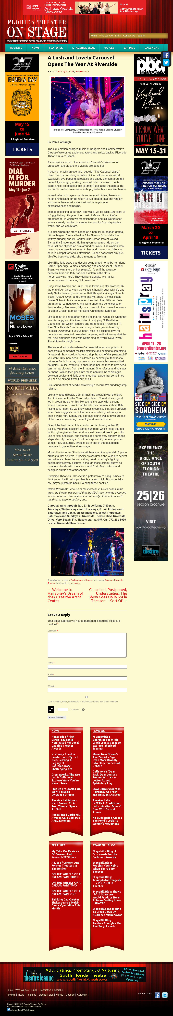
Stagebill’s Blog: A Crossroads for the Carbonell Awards (105, 854)
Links (118, 35)
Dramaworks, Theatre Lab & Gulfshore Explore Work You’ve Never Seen (66, 779)
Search (141, 35)
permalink (75, 583)
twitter (165, 995)
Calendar (152, 47)
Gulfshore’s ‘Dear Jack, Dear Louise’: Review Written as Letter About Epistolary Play (105, 777)
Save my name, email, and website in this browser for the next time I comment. (83, 702)
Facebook (157, 995)
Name (51, 663)
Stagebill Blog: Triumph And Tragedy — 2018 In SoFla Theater (107, 882)
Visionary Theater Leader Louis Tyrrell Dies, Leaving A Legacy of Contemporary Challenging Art (65, 761)
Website (51, 686)
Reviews (16, 47)
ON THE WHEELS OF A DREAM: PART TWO (66, 884)
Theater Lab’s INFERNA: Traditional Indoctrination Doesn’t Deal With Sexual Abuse (107, 806)
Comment (53, 631)
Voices (109, 47)
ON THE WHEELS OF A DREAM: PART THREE (66, 876)
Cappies (129, 47)
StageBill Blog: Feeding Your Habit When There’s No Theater (105, 867)
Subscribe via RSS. (33, 1007)
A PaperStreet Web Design (20, 1010)
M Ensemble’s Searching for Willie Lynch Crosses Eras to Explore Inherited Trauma (107, 742)
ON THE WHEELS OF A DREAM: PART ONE (66, 893)
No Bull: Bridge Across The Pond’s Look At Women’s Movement (107, 820)
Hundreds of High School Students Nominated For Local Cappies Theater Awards (65, 742)
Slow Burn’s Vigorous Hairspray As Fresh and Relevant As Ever (106, 791)
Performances (77, 580)
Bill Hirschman (82, 71)
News (36, 47)
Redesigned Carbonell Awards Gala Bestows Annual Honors (66, 817)
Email (51, 674)
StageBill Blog (83, 47)
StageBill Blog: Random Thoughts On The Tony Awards (107, 923)
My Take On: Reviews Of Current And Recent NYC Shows (65, 854)
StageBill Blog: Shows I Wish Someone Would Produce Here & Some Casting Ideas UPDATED (107, 897)
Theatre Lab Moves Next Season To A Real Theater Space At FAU (64, 805)
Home (94, 35)
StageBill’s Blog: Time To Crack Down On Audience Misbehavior (107, 911)
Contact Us (129, 35)
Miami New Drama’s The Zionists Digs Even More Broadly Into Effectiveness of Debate (106, 760)
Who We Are (106, 35)
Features (56, 47)
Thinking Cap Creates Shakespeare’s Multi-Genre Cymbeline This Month (66, 904)
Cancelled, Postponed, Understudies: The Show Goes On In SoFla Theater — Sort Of (108, 595)
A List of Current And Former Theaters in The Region (65, 865)
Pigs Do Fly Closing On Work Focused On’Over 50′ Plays (66, 791)
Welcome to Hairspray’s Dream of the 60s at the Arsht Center (65, 595)
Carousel (109, 580)
